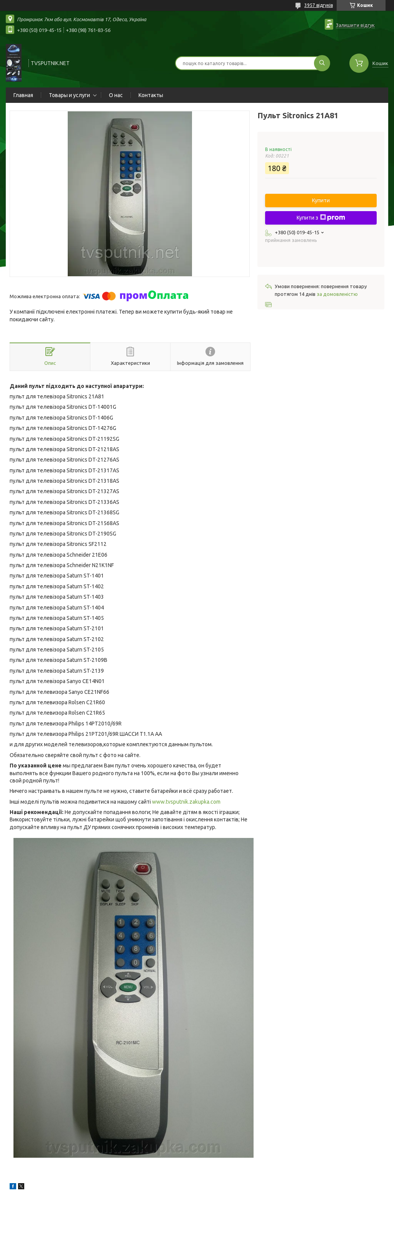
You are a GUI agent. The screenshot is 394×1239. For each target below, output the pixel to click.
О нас (116, 95)
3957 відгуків (318, 5)
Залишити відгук (355, 25)
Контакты (151, 95)
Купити (321, 200)
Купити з (321, 217)
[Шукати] (322, 63)
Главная (23, 95)
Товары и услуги (69, 95)
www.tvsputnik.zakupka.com (186, 802)
